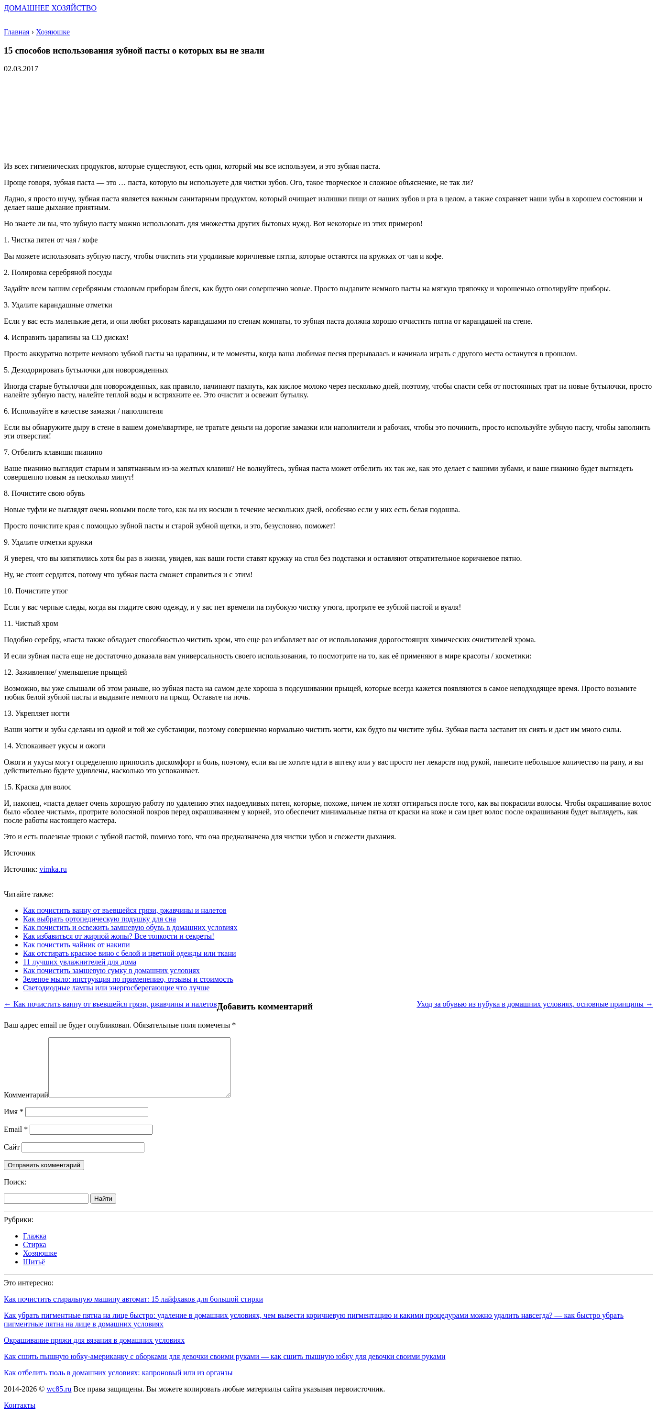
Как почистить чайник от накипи (76, 945)
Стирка (34, 1256)
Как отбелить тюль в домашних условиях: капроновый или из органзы (118, 1384)
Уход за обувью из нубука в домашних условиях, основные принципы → (534, 1004)
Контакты (19, 1417)
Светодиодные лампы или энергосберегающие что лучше (116, 988)
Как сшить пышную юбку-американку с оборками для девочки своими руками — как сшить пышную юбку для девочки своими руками (224, 1368)
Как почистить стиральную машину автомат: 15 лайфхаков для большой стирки (133, 1310)
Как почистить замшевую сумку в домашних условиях (111, 970)
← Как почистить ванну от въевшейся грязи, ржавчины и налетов (110, 1004)
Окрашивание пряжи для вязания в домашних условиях (94, 1352)
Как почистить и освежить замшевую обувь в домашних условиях (130, 927)
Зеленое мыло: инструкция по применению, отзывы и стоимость (128, 979)
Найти (103, 1210)
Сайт (12, 1158)
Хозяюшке (40, 1265)
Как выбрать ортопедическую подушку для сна (99, 919)
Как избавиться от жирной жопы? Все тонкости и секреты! (118, 936)
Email (16, 1141)
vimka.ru (52, 869)
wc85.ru (58, 1400)
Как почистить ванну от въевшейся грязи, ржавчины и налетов (125, 910)
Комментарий (26, 1106)
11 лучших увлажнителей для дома (79, 962)
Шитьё (34, 1273)
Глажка (34, 1247)
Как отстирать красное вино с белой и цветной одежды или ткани (129, 953)
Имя (13, 1123)
